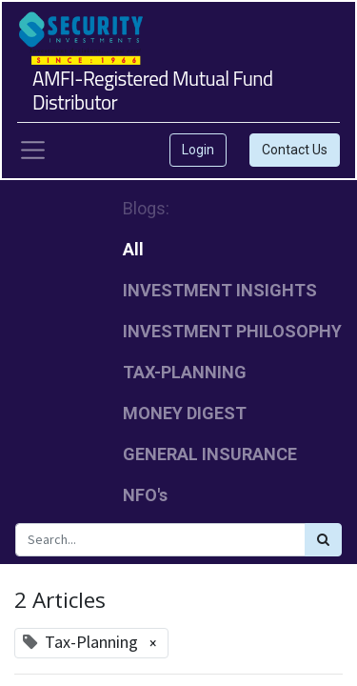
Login (198, 149)
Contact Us (294, 149)
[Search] (323, 539)
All (133, 249)
